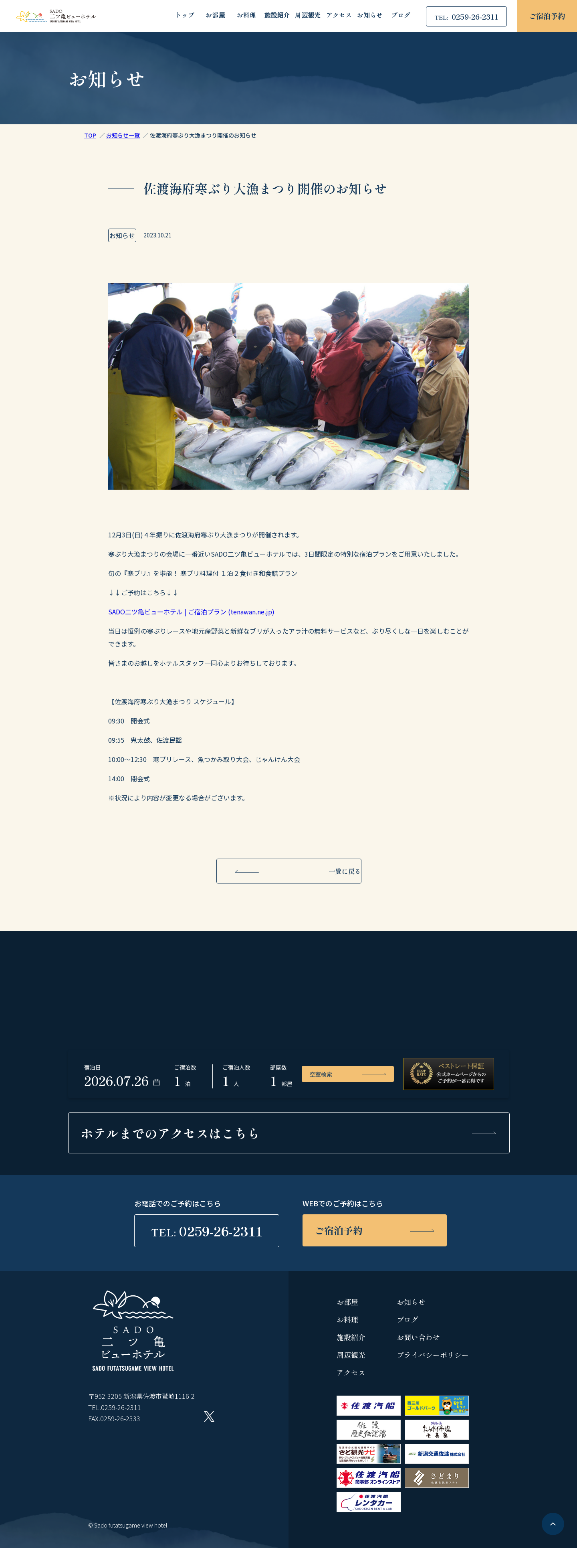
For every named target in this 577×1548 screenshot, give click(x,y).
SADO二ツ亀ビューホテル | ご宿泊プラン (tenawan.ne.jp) (191, 611)
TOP (90, 135)
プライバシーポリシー (433, 1354)
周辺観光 (308, 15)
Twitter (209, 1416)
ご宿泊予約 (547, 15)
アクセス (339, 15)
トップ (184, 15)
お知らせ (370, 15)
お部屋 (215, 15)
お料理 (246, 15)
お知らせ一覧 (123, 135)
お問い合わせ (418, 1337)
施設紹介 (277, 15)
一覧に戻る (345, 871)
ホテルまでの (170, 1133)
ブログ (400, 15)
